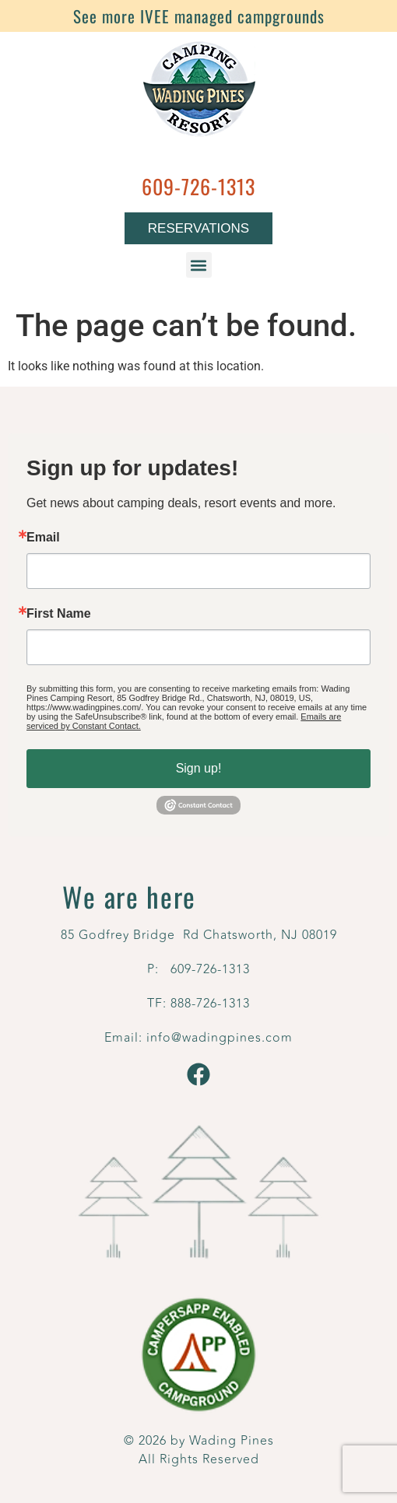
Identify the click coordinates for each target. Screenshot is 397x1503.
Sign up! (199, 768)
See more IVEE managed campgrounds (199, 16)
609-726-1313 (198, 186)
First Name (58, 614)
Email (43, 537)
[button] (199, 265)
